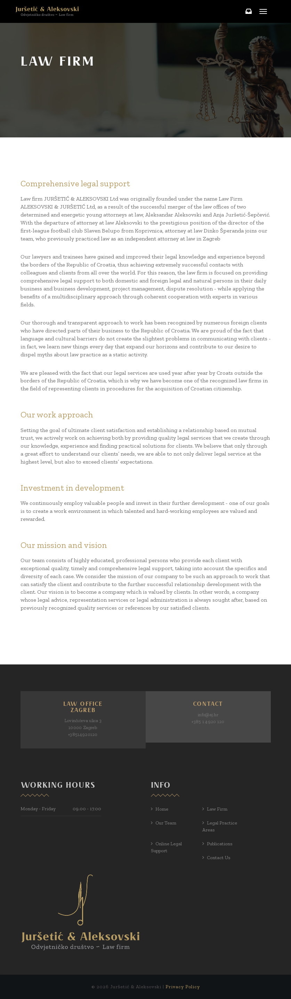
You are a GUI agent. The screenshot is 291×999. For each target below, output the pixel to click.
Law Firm (217, 809)
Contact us (218, 858)
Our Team (165, 823)
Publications (219, 844)
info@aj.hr (208, 714)
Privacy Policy (182, 987)
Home (161, 809)
